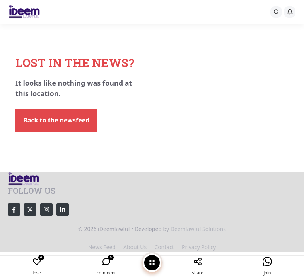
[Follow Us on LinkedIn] (62, 209)
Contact (164, 247)
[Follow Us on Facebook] (14, 209)
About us (135, 247)
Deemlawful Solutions (198, 228)
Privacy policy (199, 247)
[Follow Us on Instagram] (46, 209)
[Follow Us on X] (30, 209)
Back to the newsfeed (56, 120)
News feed (102, 247)
